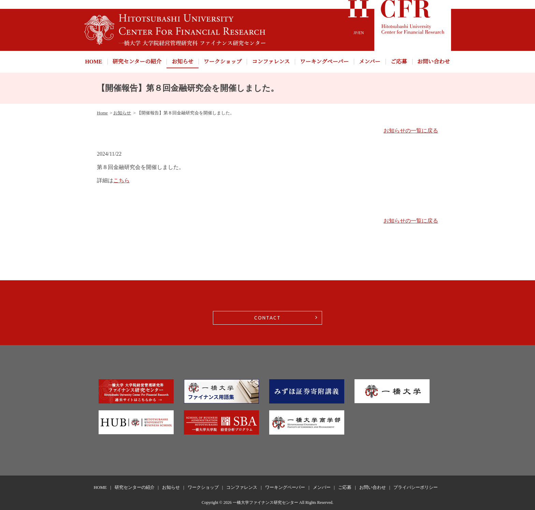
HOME (93, 62)
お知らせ (182, 62)
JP (355, 33)
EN (361, 33)
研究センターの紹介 (137, 62)
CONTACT (267, 318)
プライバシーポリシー (415, 487)
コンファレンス (271, 62)
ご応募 (399, 62)
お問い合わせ (433, 62)
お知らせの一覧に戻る (411, 130)
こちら (121, 180)
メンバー (369, 62)
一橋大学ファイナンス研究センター (265, 502)
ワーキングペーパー (324, 62)
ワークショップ (223, 62)
